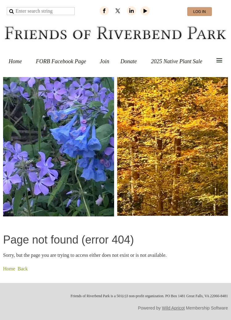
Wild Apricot (173, 308)
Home (9, 268)
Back (23, 268)
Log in (199, 12)
